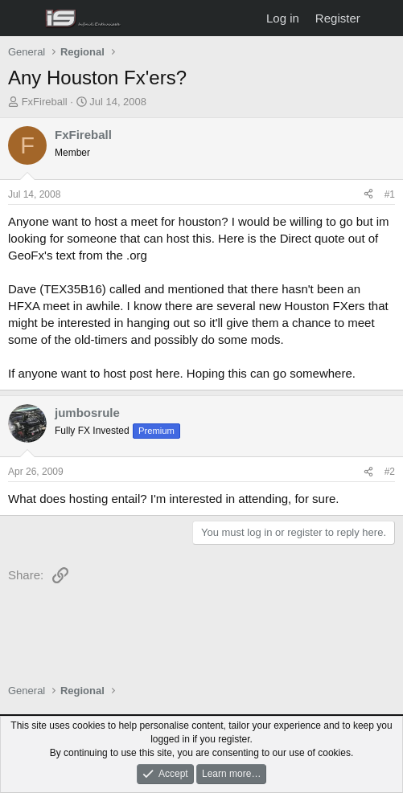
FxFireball (45, 102)
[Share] (368, 195)
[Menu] (22, 18)
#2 (389, 471)
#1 (389, 194)
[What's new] (384, 18)
